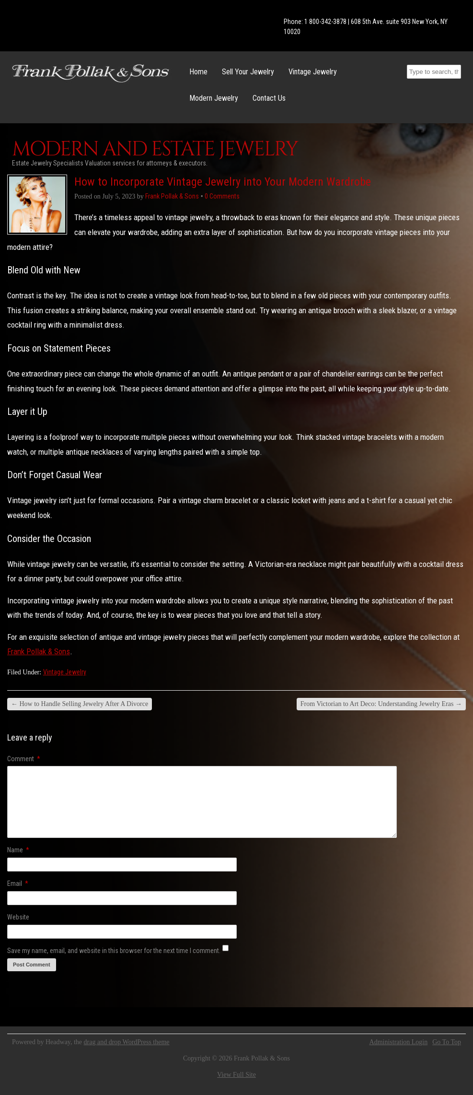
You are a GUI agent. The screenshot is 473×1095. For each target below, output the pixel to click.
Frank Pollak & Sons (38, 651)
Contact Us (269, 98)
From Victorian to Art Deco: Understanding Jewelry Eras (381, 703)
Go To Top (446, 1042)
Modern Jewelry (213, 98)
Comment (23, 759)
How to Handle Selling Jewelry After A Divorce (79, 703)
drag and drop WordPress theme (127, 1042)
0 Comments (222, 196)
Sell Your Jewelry (248, 71)
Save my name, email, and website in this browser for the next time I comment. (113, 950)
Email (17, 883)
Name (18, 850)
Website (18, 917)
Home (198, 71)
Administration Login (398, 1042)
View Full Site (236, 1074)
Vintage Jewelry (312, 71)
